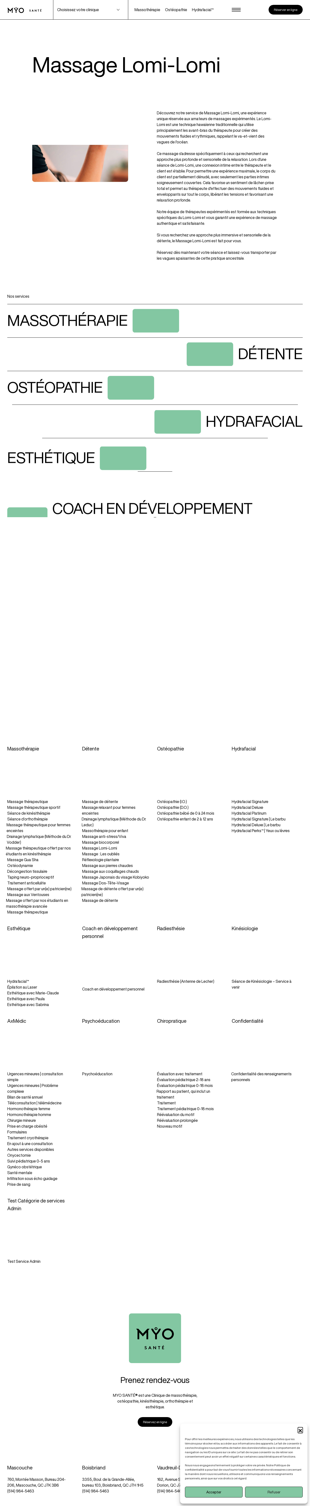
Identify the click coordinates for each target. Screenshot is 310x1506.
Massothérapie (147, 9)
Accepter (213, 1492)
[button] (300, 1429)
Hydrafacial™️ (203, 9)
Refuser (274, 1492)
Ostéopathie (176, 9)
